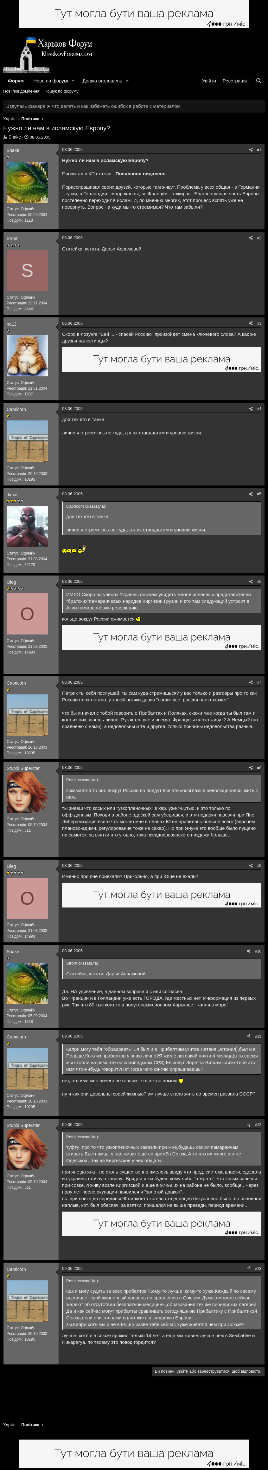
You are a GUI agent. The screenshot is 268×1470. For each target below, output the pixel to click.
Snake (15, 137)
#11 (258, 1036)
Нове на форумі (50, 80)
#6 (259, 581)
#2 (259, 238)
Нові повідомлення (21, 91)
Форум (16, 80)
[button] (73, 81)
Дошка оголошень (102, 80)
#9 (259, 865)
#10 (258, 951)
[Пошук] (258, 81)
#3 (259, 323)
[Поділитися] (251, 150)
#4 (259, 409)
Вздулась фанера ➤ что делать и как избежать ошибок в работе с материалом (93, 106)
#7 (259, 682)
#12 (258, 1124)
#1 (259, 150)
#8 (259, 768)
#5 (259, 494)
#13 (258, 1268)
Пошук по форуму (61, 91)
